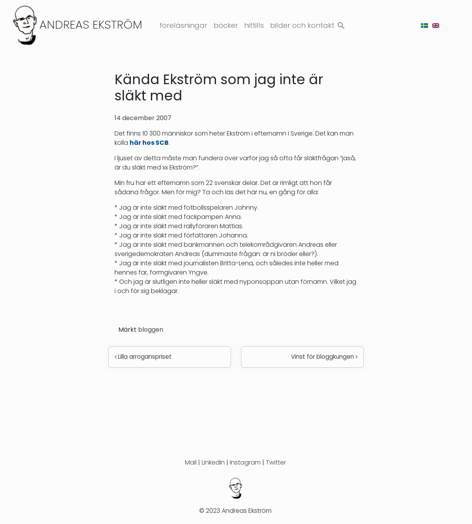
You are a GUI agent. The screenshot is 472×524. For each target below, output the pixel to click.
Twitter (276, 462)
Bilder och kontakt (302, 25)
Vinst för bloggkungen (324, 357)
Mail (191, 462)
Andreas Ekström (90, 24)
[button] (341, 24)
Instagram (245, 462)
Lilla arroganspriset (143, 357)
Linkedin (213, 462)
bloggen (150, 329)
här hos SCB (149, 142)
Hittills (254, 25)
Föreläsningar (183, 25)
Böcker (226, 25)
